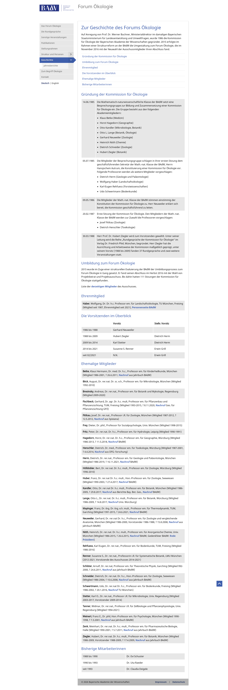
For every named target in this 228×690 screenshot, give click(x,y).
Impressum (161, 682)
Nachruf (124, 375)
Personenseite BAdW (144, 307)
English (55, 83)
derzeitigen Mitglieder (104, 286)
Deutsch (45, 83)
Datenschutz (178, 682)
